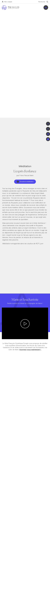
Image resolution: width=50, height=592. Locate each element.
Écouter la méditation (25, 181)
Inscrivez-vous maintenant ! (30, 350)
